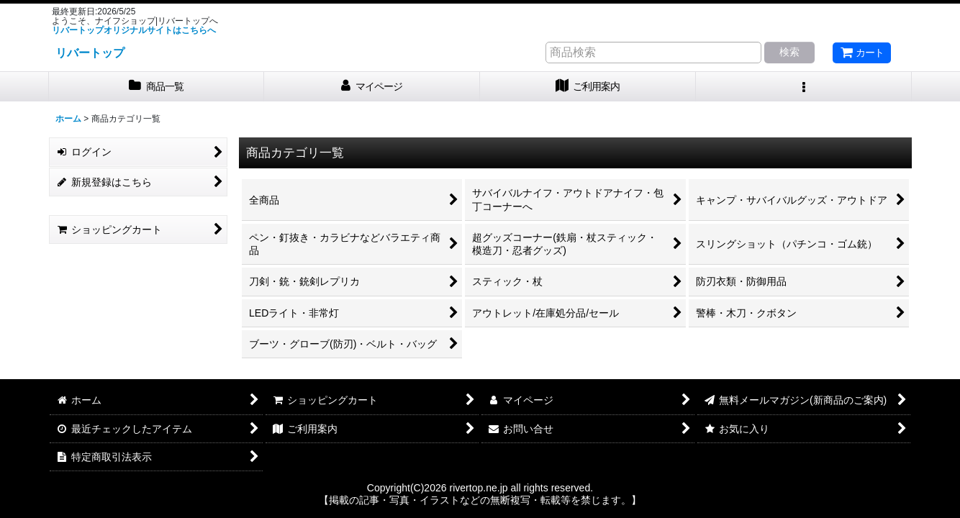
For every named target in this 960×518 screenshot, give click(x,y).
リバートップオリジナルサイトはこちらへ (134, 30)
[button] (804, 86)
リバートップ (89, 52)
